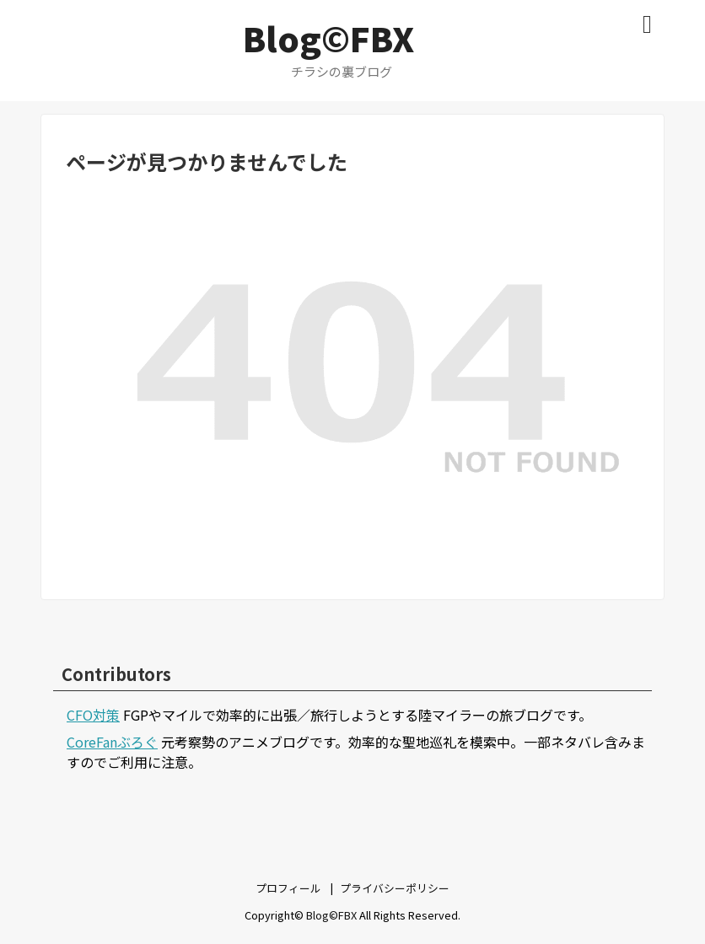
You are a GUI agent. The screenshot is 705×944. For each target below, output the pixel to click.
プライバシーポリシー (394, 888)
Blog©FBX (328, 37)
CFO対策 (93, 715)
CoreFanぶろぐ (112, 742)
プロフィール (288, 888)
